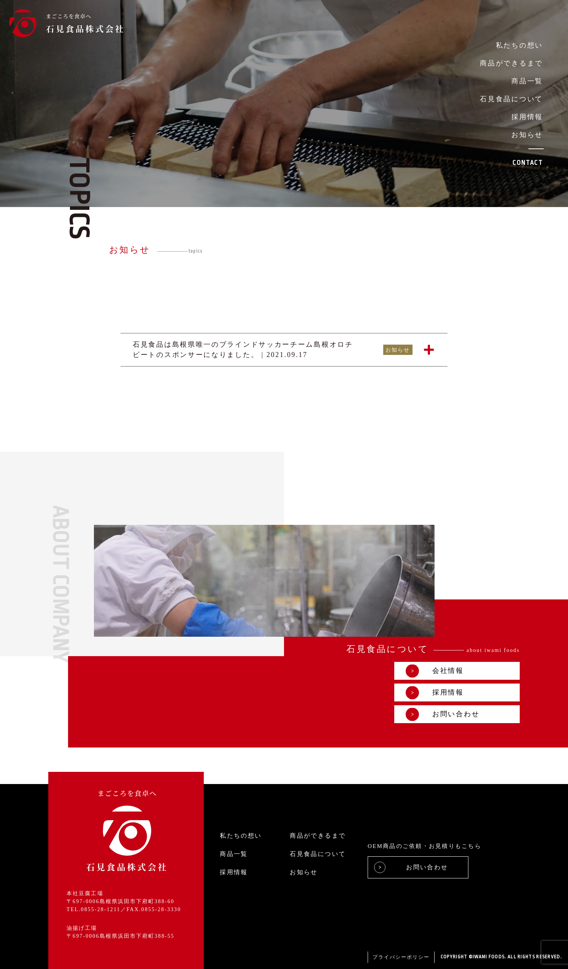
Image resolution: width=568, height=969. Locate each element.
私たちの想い (519, 45)
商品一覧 (527, 81)
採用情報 (527, 117)
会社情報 (435, 670)
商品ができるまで (511, 63)
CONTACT (527, 162)
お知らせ (527, 135)
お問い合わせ (442, 714)
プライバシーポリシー (401, 957)
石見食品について (511, 99)
